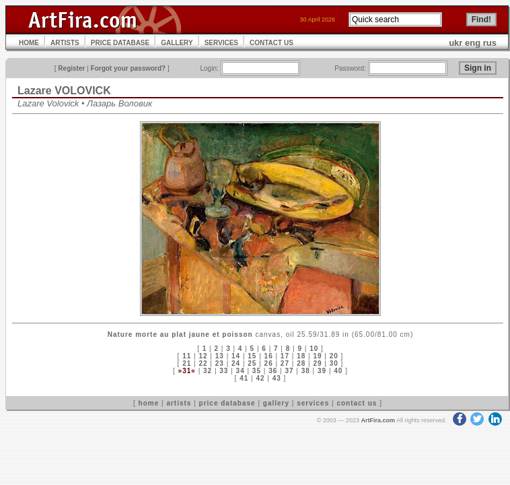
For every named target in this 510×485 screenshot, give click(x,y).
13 (219, 356)
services (313, 403)
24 (235, 363)
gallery (276, 403)
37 (289, 371)
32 (207, 371)
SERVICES (221, 42)
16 (268, 356)
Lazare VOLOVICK (64, 90)
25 (252, 363)
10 (313, 348)
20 (334, 356)
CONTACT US (271, 42)
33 (223, 371)
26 (268, 363)
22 (202, 363)
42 (260, 378)
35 (256, 371)
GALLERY (176, 42)
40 (338, 371)
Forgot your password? (128, 68)
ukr (455, 43)
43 (276, 378)
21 (186, 363)
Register (71, 68)
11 (186, 356)
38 (305, 371)
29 (317, 363)
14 (235, 356)
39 (322, 371)
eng (472, 43)
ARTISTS (64, 42)
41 (244, 378)
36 (272, 371)
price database (227, 403)
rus (490, 43)
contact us (356, 403)
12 (202, 356)
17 (285, 356)
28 (301, 363)
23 (219, 363)
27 (285, 363)
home (149, 403)
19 (317, 356)
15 (252, 356)
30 (334, 363)
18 (301, 356)
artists (178, 403)
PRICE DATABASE (120, 42)
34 (240, 371)
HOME (29, 42)
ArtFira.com (378, 420)
